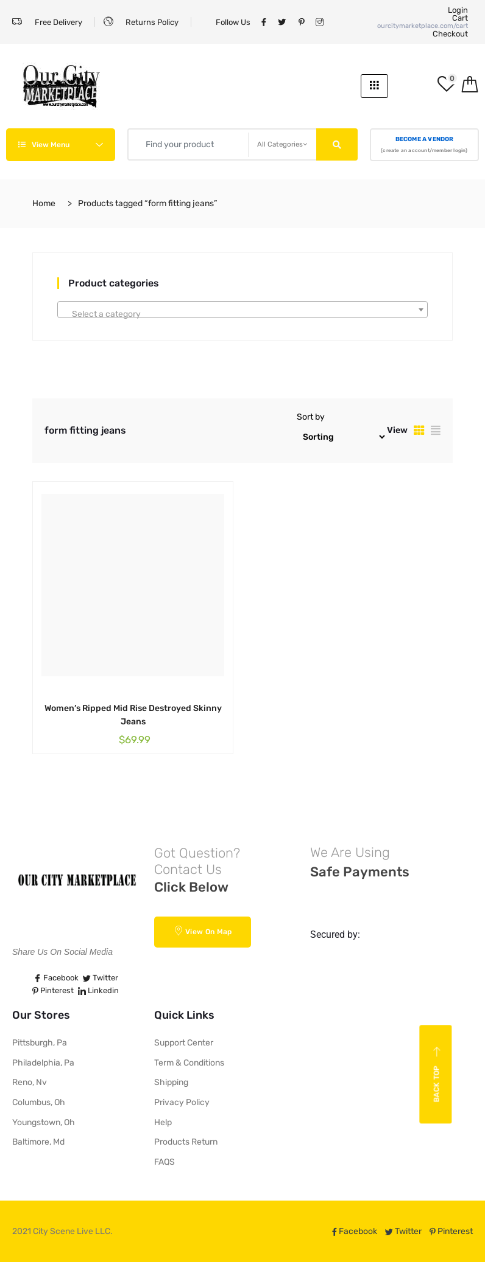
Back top (437, 1075)
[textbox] (242, 314)
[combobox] (242, 309)
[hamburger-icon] (374, 86)
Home (43, 203)
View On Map (203, 931)
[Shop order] (341, 437)
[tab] (419, 430)
